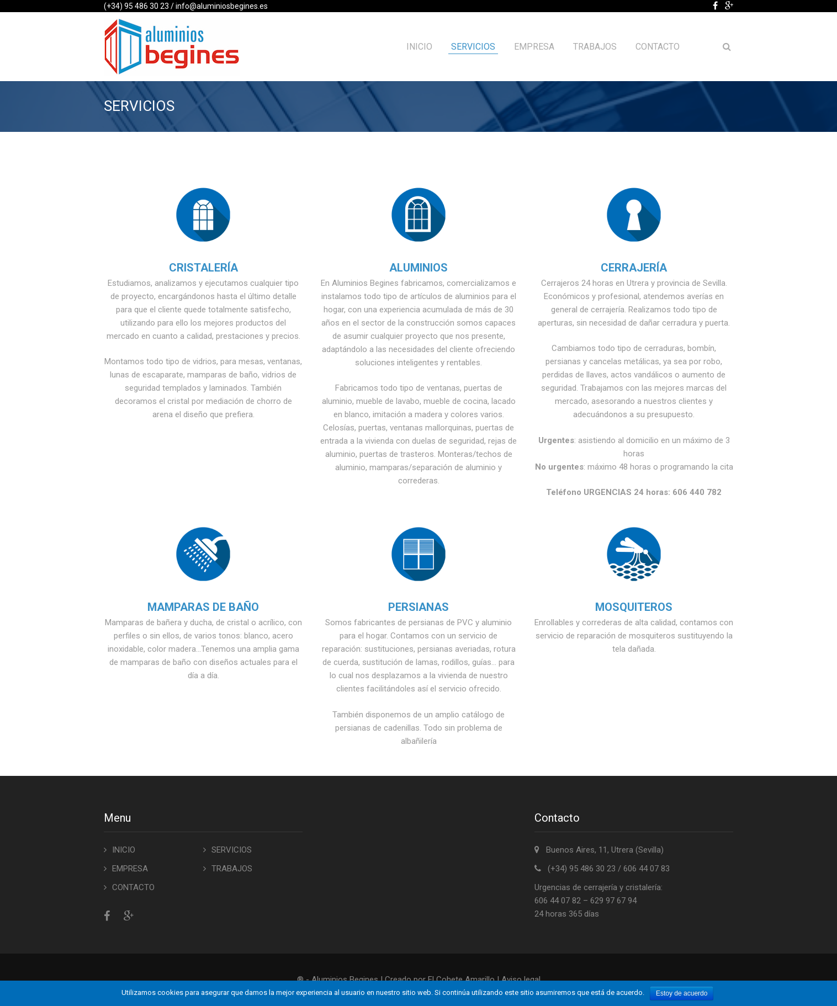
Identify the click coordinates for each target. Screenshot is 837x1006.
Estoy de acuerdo (681, 993)
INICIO (419, 46)
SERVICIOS (473, 46)
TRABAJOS (595, 46)
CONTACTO (657, 46)
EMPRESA (534, 46)
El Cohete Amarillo (462, 979)
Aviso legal (521, 979)
